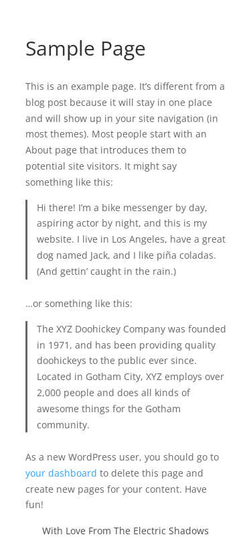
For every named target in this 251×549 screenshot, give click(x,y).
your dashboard (61, 473)
